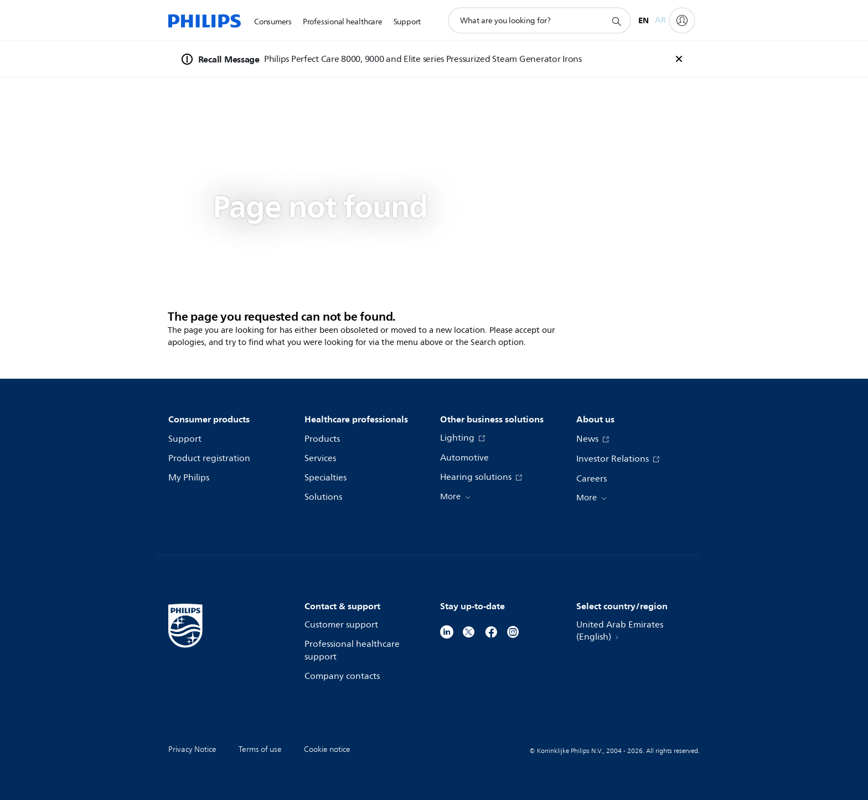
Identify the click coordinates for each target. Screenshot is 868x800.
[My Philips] (682, 20)
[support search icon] (616, 21)
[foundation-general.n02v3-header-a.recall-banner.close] (679, 59)
